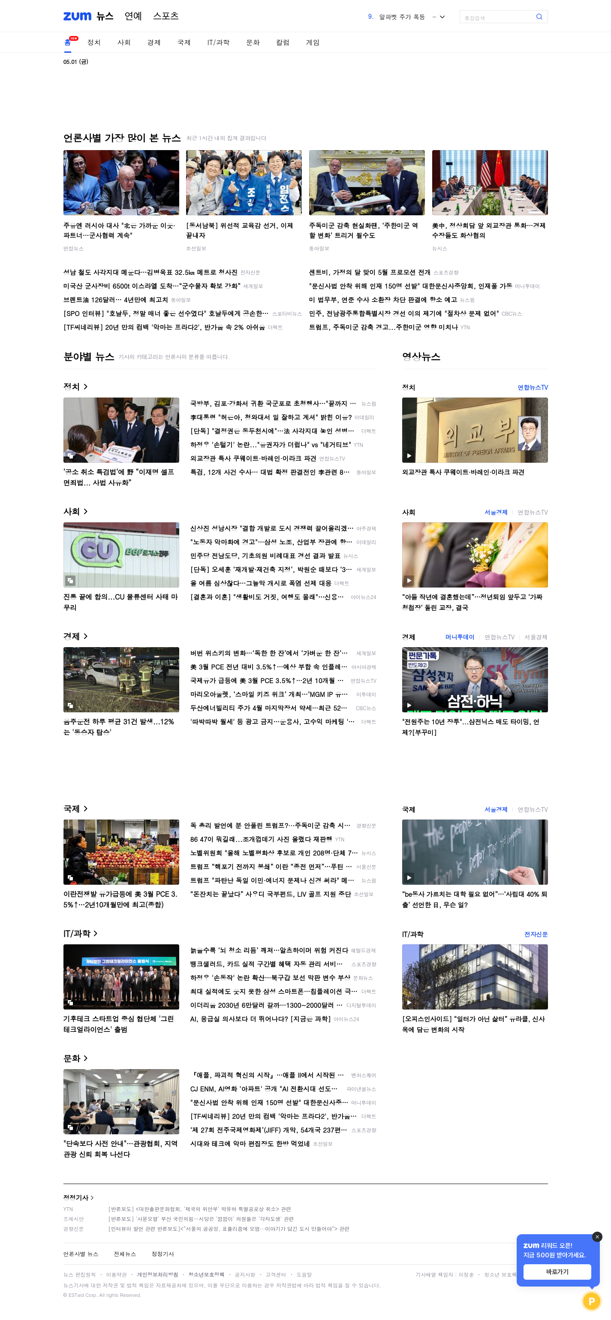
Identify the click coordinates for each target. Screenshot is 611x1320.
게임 (313, 42)
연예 (133, 16)
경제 (154, 42)
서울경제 (496, 512)
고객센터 (276, 1274)
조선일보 (196, 248)
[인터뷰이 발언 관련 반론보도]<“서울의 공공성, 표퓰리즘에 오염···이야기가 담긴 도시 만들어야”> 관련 (229, 1228)
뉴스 (105, 16)
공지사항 (245, 1274)
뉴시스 (440, 248)
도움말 (304, 1274)
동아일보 (319, 248)
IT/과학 (219, 42)
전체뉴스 (125, 1254)
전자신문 (536, 934)
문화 (253, 42)
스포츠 (166, 16)
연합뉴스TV (533, 387)
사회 (124, 42)
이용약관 (116, 1274)
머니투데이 (460, 637)
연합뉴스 (73, 248)
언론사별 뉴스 (81, 1254)
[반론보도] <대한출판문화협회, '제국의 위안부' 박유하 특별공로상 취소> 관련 (200, 1208)
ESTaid (76, 1295)
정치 (94, 42)
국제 (184, 42)
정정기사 (75, 1197)
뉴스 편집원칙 (79, 1274)
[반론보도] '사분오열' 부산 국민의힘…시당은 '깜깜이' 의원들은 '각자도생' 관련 (201, 1218)
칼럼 (283, 42)
